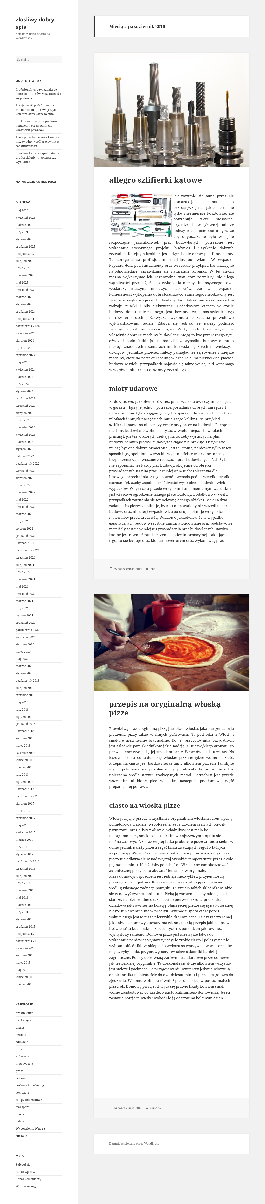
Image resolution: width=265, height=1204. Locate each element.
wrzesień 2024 (25, 333)
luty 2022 (22, 521)
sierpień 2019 (25, 688)
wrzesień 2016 (25, 869)
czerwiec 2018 (25, 753)
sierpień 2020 (25, 644)
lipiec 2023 (23, 420)
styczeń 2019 (24, 717)
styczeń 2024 (24, 391)
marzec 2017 (24, 840)
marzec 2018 (24, 767)
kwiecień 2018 (25, 760)
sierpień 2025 (25, 261)
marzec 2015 (24, 984)
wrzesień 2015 (25, 948)
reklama (21, 1078)
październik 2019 (28, 681)
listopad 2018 (25, 731)
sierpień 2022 (25, 478)
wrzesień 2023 (25, 406)
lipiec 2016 (23, 883)
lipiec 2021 (23, 572)
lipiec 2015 (23, 962)
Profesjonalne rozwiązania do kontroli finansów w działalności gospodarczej (38, 93)
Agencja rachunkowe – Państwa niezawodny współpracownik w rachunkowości (37, 141)
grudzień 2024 (25, 311)
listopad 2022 (25, 456)
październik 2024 (28, 326)
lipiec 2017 (23, 811)
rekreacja (22, 1093)
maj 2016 (22, 898)
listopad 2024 (25, 319)
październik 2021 (28, 550)
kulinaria (22, 1056)
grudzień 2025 (25, 247)
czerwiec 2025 (25, 275)
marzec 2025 (24, 297)
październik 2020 (28, 630)
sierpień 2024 (25, 340)
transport (22, 1107)
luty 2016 (22, 912)
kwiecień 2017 (25, 832)
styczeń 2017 (24, 854)
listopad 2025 (25, 254)
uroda (20, 1114)
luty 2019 (22, 709)
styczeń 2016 (24, 919)
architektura (24, 1013)
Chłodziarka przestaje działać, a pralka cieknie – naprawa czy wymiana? (37, 157)
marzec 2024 (24, 377)
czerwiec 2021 (25, 579)
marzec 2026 (24, 225)
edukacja (22, 1042)
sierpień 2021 (25, 565)
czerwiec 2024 (25, 355)
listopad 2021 (25, 543)
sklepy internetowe (29, 1100)
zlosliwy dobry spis (35, 23)
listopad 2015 (25, 934)
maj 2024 (22, 362)
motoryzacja (24, 1064)
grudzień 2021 (25, 536)
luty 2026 (22, 232)
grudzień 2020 (25, 623)
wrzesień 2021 (25, 557)
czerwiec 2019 (25, 695)
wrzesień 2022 (25, 471)
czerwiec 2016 (25, 890)
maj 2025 (22, 282)
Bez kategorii (25, 1020)
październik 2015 (28, 941)
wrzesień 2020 (25, 637)
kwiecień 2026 (25, 218)
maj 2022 (22, 499)
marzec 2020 (24, 666)
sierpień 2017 (25, 803)
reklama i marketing (30, 1085)
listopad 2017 (25, 789)
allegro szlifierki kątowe (155, 180)
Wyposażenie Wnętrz (30, 1129)
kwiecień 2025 (25, 290)
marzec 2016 (24, 905)
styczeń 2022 (24, 528)
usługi (20, 1121)
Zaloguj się (23, 1164)
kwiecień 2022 (25, 507)
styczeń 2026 (24, 239)
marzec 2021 (24, 601)
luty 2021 (22, 608)
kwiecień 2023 (25, 435)
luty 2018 (22, 774)
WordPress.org (26, 1186)
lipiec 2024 (23, 348)
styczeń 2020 (24, 673)
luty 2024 (22, 384)
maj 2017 (22, 825)
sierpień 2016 (25, 876)
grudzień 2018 (25, 724)
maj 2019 (22, 702)
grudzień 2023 (25, 398)
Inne (19, 1049)
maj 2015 (22, 970)
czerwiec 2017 (25, 818)
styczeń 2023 (24, 449)
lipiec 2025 (23, 268)
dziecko (21, 1035)
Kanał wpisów (25, 1172)
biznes (20, 1027)
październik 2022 (28, 464)
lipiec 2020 (23, 652)
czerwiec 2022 (25, 492)
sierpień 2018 (25, 738)
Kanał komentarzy (28, 1179)
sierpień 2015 (25, 955)
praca (20, 1071)
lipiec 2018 (23, 745)
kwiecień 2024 (25, 369)
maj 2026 (22, 210)
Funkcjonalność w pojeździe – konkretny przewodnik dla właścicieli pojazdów (36, 125)
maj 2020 (22, 659)
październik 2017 (28, 796)
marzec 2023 (24, 442)
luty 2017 (22, 847)
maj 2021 (22, 586)
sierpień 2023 (25, 413)
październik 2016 (28, 861)
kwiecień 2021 (25, 594)
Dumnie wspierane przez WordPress (134, 1143)
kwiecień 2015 (25, 977)
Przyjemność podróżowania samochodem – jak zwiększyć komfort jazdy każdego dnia (36, 109)
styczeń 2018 (24, 782)
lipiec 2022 (23, 485)
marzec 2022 (24, 514)
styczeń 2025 (24, 304)
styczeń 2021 (24, 615)
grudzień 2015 (25, 926)
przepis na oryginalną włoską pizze (165, 708)
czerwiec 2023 (25, 427)
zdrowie (21, 1136)
